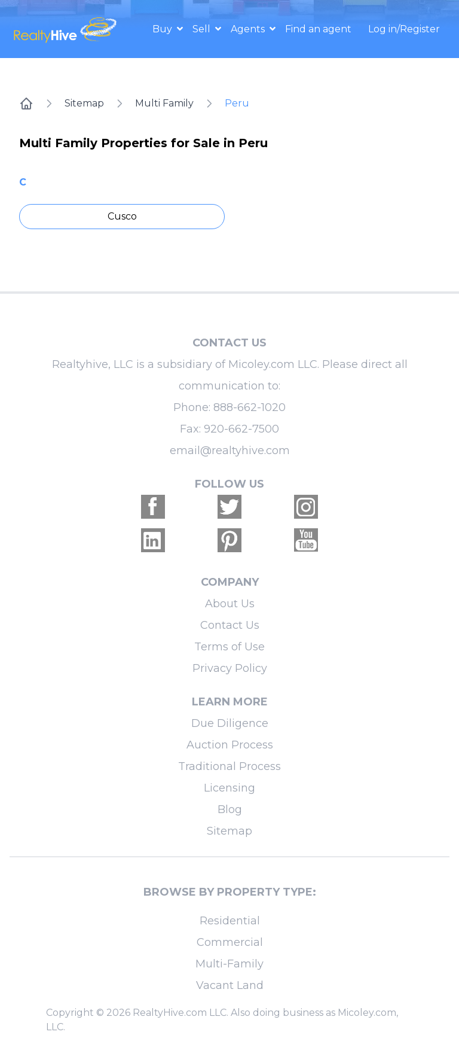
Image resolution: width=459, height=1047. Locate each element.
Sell (202, 29)
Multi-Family (229, 963)
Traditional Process (229, 766)
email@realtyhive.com (230, 450)
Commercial (230, 942)
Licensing (229, 788)
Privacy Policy (229, 668)
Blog (230, 809)
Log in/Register (404, 29)
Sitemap (84, 103)
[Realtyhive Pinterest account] (229, 540)
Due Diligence (229, 723)
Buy (163, 29)
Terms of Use (229, 646)
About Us (230, 603)
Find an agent (318, 29)
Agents (249, 29)
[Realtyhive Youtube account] (306, 540)
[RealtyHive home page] (66, 29)
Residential (230, 920)
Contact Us (229, 625)
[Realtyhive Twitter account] (229, 507)
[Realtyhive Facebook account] (153, 507)
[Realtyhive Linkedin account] (153, 540)
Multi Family (164, 103)
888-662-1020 (249, 407)
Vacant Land (230, 985)
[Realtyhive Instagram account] (306, 507)
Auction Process (229, 744)
